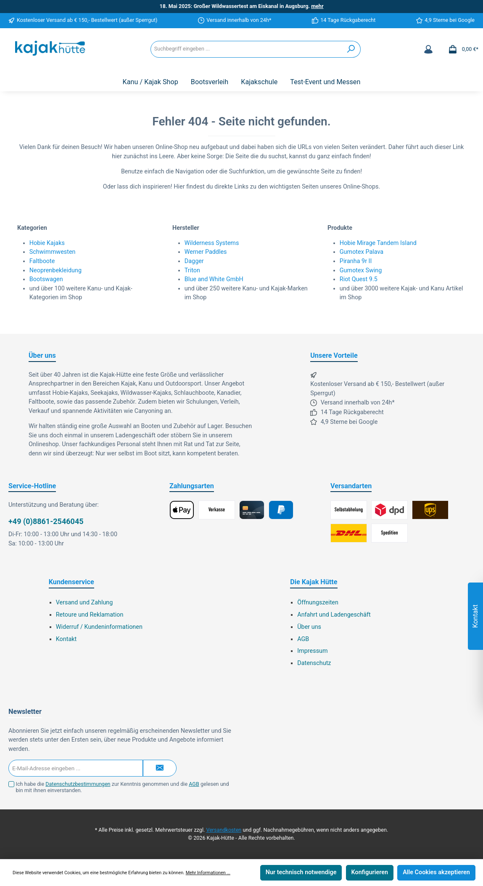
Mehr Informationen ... (208, 872)
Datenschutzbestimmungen (77, 784)
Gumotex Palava (361, 251)
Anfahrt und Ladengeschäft (334, 614)
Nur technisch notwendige (301, 872)
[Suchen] (351, 49)
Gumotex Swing (361, 270)
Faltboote (42, 261)
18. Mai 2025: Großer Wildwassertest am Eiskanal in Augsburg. (241, 6)
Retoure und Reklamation (90, 614)
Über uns (309, 627)
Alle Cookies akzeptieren (436, 872)
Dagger (194, 261)
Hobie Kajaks (47, 243)
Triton (192, 270)
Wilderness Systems (212, 243)
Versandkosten (223, 830)
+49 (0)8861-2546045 (46, 521)
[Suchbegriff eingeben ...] (246, 49)
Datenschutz (314, 663)
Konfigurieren (369, 872)
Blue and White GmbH (214, 279)
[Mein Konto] (428, 49)
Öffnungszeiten (317, 602)
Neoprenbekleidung (55, 270)
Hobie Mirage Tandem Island (378, 243)
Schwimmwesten (52, 251)
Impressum (312, 651)
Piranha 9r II (356, 261)
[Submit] (160, 768)
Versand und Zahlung (84, 602)
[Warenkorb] (461, 49)
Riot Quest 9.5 (358, 279)
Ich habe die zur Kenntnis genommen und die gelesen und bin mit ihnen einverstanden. (122, 787)
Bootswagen (46, 279)
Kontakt (66, 639)
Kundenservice (71, 582)
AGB (303, 639)
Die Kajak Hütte (313, 582)
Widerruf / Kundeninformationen (99, 627)
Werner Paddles (206, 251)
